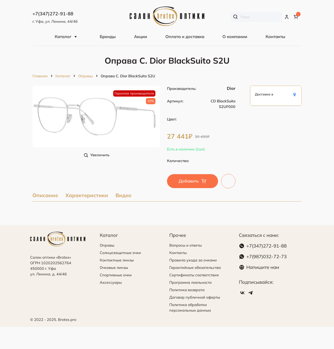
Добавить (189, 181)
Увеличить (99, 155)
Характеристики (86, 196)
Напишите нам (262, 267)
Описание (45, 196)
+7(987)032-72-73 (266, 256)
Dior (231, 88)
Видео (123, 196)
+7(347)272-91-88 (266, 246)
